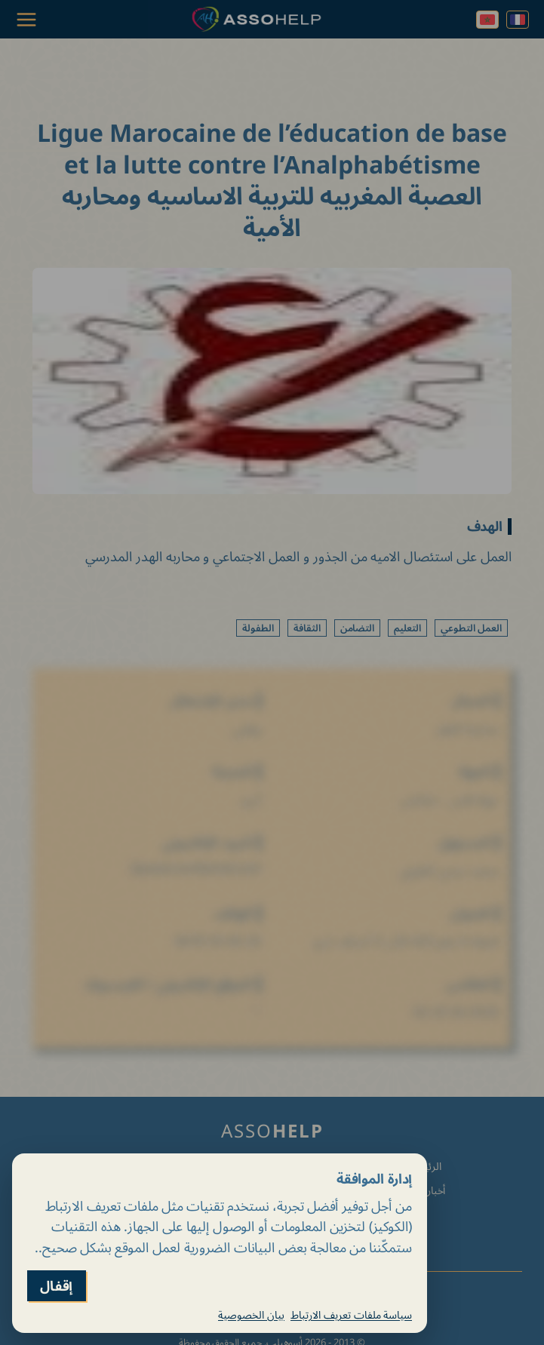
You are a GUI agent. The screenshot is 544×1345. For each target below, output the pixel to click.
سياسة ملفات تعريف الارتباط (351, 1315)
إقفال (56, 1286)
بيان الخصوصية (251, 1315)
